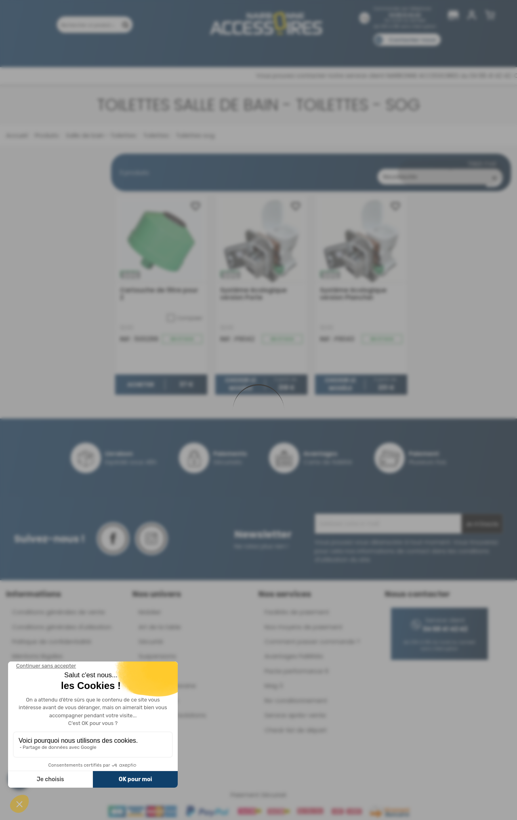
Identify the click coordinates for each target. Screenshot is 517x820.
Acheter (140, 378)
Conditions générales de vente (58, 605)
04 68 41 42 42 (405, 15)
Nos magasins (230, 51)
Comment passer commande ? (312, 635)
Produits (56, 51)
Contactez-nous (412, 40)
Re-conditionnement (296, 693)
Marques (274, 51)
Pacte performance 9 (296, 664)
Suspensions (157, 649)
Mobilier (150, 605)
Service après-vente (295, 708)
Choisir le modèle (240, 377)
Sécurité (151, 635)
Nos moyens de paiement (304, 620)
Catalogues (372, 51)
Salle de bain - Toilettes (100, 135)
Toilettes (155, 135)
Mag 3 (274, 679)
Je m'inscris (482, 517)
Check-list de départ (296, 723)
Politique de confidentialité (51, 635)
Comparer (184, 311)
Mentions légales (37, 649)
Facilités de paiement (297, 605)
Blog (407, 51)
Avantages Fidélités (294, 649)
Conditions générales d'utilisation (61, 620)
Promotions (97, 51)
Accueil (16, 135)
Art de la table (160, 620)
